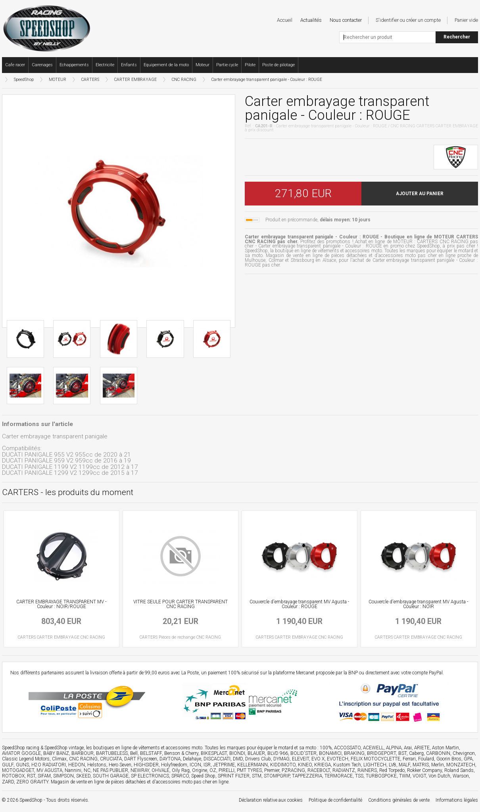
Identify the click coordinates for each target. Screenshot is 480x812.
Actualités (311, 20)
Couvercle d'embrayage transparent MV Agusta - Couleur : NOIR (418, 604)
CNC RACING (184, 79)
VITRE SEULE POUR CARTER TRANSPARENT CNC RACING (180, 604)
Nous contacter (346, 20)
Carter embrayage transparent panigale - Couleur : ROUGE (266, 79)
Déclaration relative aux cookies (271, 800)
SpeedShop (24, 79)
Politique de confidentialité (335, 800)
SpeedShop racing (20, 748)
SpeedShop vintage (64, 748)
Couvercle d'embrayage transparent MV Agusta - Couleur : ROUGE (299, 604)
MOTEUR (57, 79)
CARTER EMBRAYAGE (135, 79)
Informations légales (457, 800)
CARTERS (90, 79)
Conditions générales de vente (399, 800)
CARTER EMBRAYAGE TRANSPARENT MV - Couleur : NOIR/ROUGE (61, 604)
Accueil (284, 20)
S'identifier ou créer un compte (408, 20)
